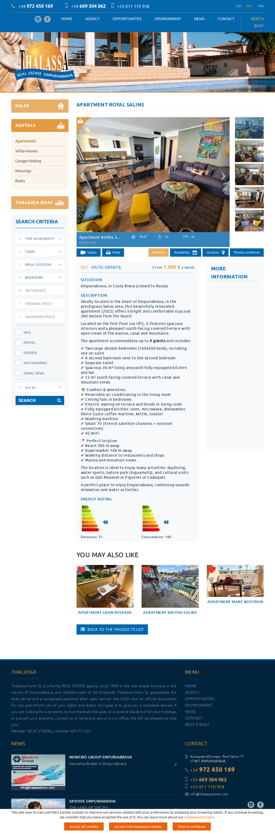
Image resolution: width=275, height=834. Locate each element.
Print (113, 252)
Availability (185, 252)
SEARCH (40, 400)
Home (66, 19)
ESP (238, 6)
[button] (82, 174)
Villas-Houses (26, 151)
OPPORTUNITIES (127, 19)
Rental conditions (247, 252)
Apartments (25, 141)
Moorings (23, 171)
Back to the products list (112, 629)
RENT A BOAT (257, 22)
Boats (20, 181)
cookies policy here (199, 817)
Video (89, 252)
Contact (226, 19)
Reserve (159, 252)
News (199, 19)
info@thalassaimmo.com (207, 794)
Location (216, 252)
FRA (261, 6)
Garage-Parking (28, 161)
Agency (92, 19)
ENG (249, 6)
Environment (168, 19)
